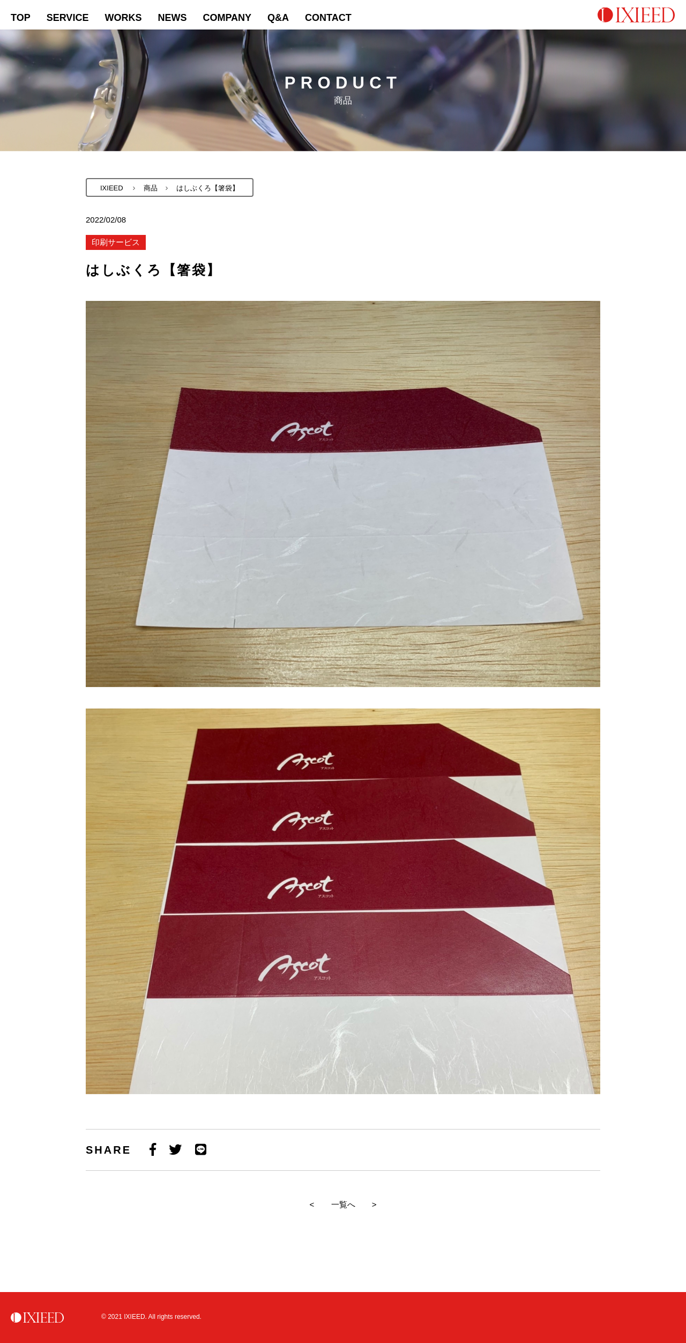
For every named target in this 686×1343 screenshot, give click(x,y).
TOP (21, 17)
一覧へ (343, 1204)
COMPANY (227, 17)
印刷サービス (116, 242)
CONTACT (328, 17)
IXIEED (111, 188)
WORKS (123, 17)
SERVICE (68, 17)
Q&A (278, 17)
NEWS (172, 17)
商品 (151, 188)
